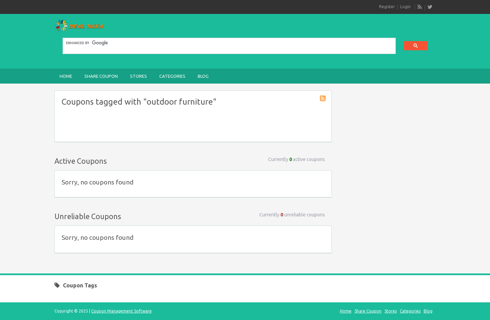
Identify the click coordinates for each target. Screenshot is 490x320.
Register (387, 6)
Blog (203, 76)
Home (66, 76)
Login (405, 6)
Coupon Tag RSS (323, 98)
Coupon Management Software (121, 311)
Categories (172, 76)
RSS (420, 7)
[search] (225, 43)
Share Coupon (101, 76)
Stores (138, 76)
